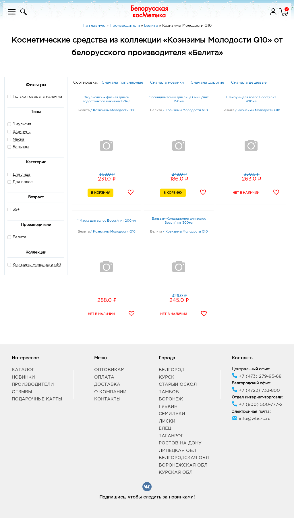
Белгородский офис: (251, 383)
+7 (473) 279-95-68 (256, 376)
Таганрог (171, 436)
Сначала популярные (122, 82)
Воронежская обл (183, 465)
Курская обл (176, 472)
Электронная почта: (251, 411)
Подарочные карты (37, 399)
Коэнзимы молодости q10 (37, 264)
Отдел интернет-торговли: (257, 397)
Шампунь (21, 131)
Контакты (107, 399)
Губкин (168, 406)
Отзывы (22, 392)
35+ (13, 209)
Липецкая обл (177, 450)
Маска (18, 139)
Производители (33, 384)
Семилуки (172, 414)
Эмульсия (22, 124)
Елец (165, 428)
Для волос (22, 182)
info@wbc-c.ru (251, 419)
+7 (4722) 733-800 (256, 390)
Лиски (167, 421)
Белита (16, 237)
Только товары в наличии (34, 96)
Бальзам (21, 147)
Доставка (107, 384)
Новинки (23, 377)
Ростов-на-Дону (180, 443)
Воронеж (171, 399)
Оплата (104, 377)
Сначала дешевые (249, 82)
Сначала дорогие (207, 82)
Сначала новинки (167, 82)
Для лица (21, 174)
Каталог (23, 370)
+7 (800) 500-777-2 (257, 404)
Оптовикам (109, 370)
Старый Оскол (178, 384)
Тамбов (169, 392)
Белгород (171, 370)
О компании (110, 392)
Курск (166, 377)
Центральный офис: (251, 369)
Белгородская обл (184, 458)
